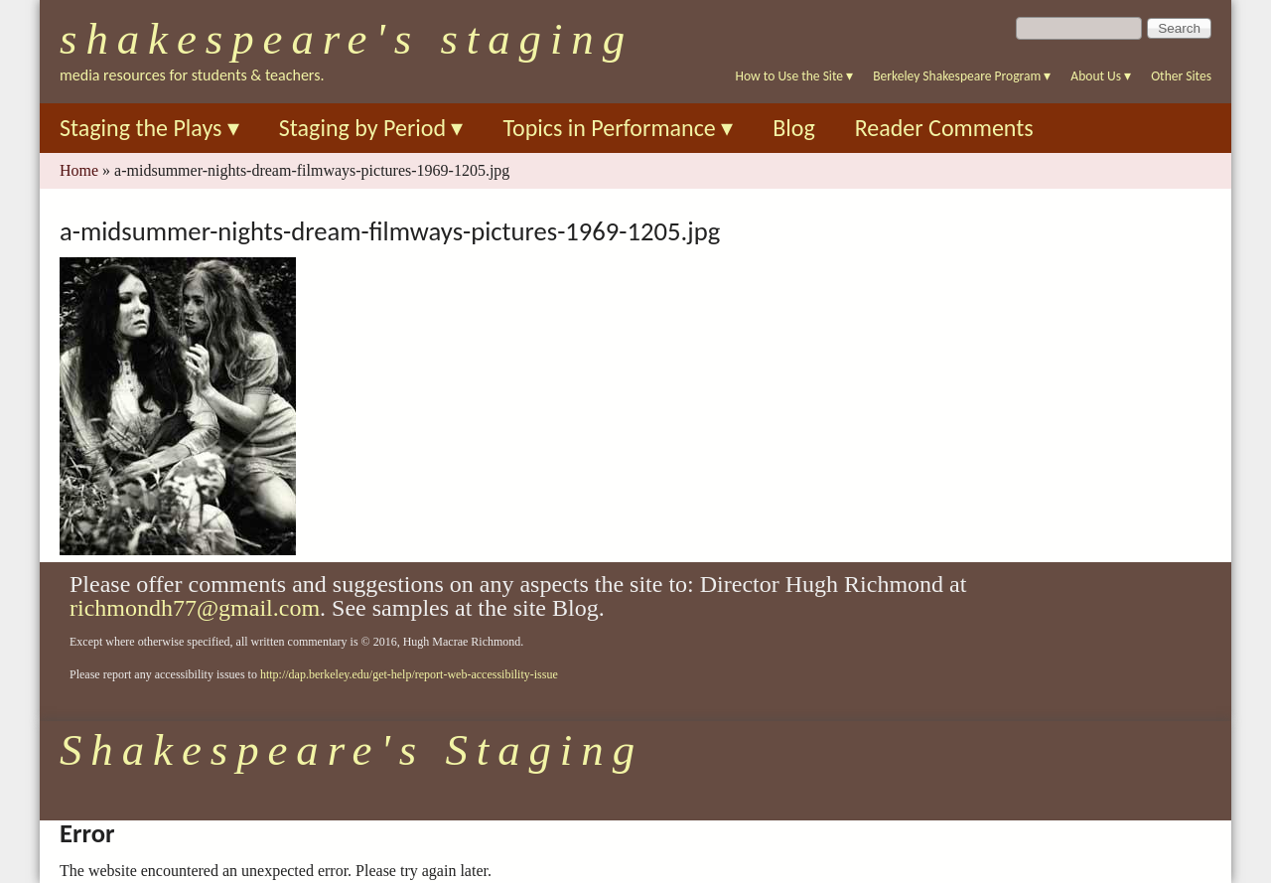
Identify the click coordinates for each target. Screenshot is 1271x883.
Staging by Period (371, 127)
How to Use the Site (795, 76)
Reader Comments (944, 127)
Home (79, 170)
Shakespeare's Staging (347, 39)
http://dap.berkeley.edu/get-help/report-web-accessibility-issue (409, 674)
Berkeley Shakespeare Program (962, 76)
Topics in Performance (617, 127)
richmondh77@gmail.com (195, 608)
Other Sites (1181, 76)
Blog (794, 127)
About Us (1100, 76)
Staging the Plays (149, 127)
